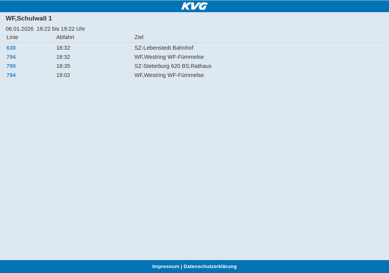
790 (11, 66)
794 (11, 57)
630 (11, 48)
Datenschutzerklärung (210, 266)
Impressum (165, 266)
